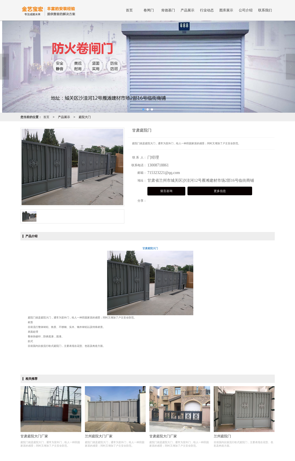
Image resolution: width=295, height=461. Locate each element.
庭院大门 (85, 117)
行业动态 (207, 10)
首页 (129, 10)
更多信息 (220, 191)
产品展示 (187, 10)
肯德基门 (168, 10)
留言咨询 (166, 191)
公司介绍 (246, 10)
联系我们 (265, 10)
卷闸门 (149, 10)
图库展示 (226, 10)
